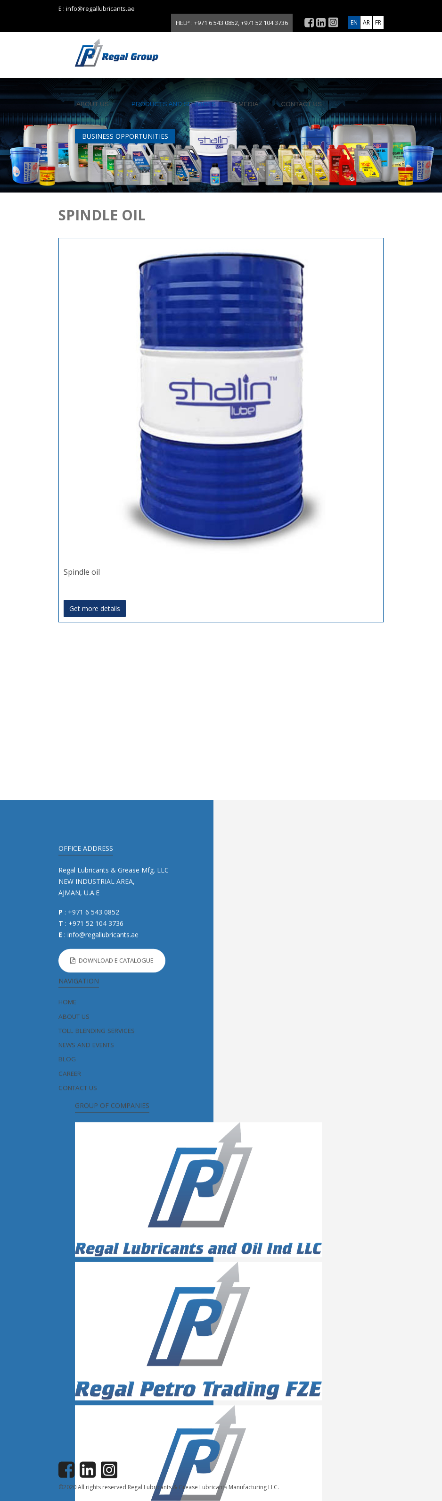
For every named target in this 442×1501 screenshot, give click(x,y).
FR (378, 22)
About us (92, 104)
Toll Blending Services (96, 1307)
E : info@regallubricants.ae (96, 8)
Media (248, 104)
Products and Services (173, 104)
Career (69, 1350)
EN (354, 22)
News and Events (86, 1321)
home (67, 1279)
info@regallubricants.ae (103, 1211)
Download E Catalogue (112, 1237)
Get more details (94, 608)
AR (366, 22)
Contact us (301, 104)
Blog (67, 1336)
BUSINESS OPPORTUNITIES (125, 136)
